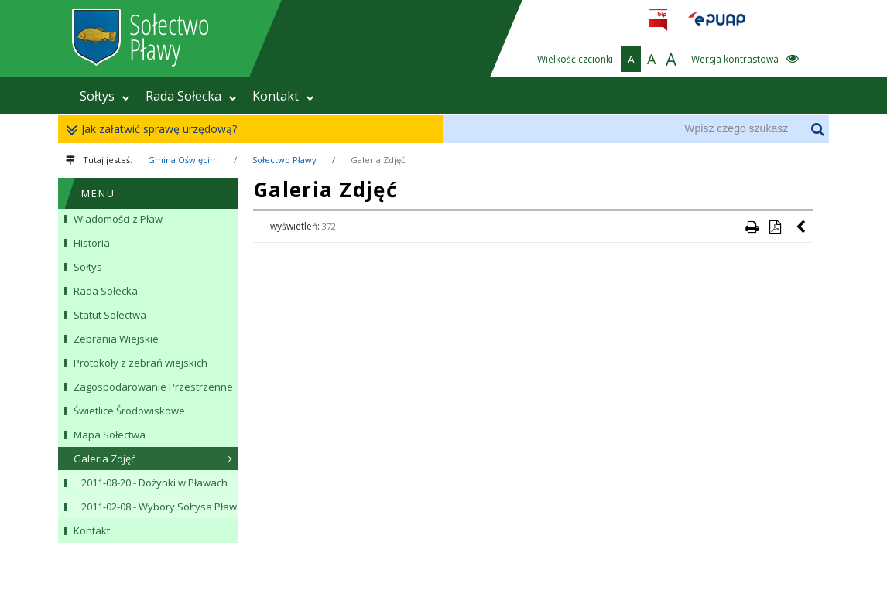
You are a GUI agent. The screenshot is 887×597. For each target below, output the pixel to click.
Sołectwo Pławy (284, 159)
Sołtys (105, 95)
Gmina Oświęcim (183, 159)
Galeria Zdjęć (378, 159)
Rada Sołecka (191, 95)
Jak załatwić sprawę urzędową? (155, 129)
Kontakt (283, 95)
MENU (98, 193)
